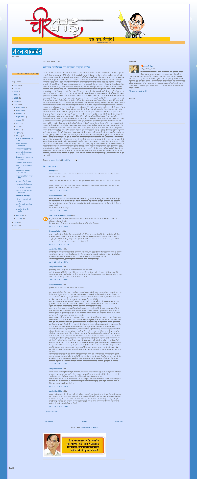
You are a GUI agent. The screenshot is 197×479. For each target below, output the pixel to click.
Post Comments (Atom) (89, 427)
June (18, 126)
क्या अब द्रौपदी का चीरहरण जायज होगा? (24, 153)
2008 (16, 226)
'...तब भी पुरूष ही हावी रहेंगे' (24, 187)
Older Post (119, 422)
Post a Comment (52, 411)
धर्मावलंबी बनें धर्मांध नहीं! (23, 196)
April (18, 133)
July (18, 123)
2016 (16, 85)
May (18, 130)
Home (84, 422)
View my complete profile (138, 91)
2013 (16, 95)
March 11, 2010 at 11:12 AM (59, 244)
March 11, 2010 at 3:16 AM (58, 191)
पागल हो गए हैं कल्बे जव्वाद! (23, 181)
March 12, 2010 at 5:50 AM (58, 364)
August (19, 120)
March (18, 136)
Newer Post (49, 422)
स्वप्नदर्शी (52, 171)
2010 (16, 104)
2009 (16, 222)
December (20, 107)
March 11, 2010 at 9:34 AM (58, 226)
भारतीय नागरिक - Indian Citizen (60, 216)
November (20, 110)
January (19, 218)
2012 (16, 98)
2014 (16, 92)
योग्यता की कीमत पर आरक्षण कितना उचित (24, 192)
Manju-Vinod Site (55, 195)
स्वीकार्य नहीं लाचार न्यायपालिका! (21, 145)
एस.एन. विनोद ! (148, 66)
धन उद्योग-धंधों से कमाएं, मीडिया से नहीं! (23, 172)
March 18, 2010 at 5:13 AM (58, 406)
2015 (16, 88)
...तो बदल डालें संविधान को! (24, 184)
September (20, 117)
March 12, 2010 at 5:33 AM (58, 262)
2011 (16, 101)
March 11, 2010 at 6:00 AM (58, 211)
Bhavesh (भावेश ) (55, 231)
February (19, 215)
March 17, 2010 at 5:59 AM (58, 386)
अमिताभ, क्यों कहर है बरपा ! (24, 149)
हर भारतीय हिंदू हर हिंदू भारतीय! (22, 210)
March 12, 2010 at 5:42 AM (58, 280)
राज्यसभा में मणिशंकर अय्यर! (24, 162)
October (19, 114)
